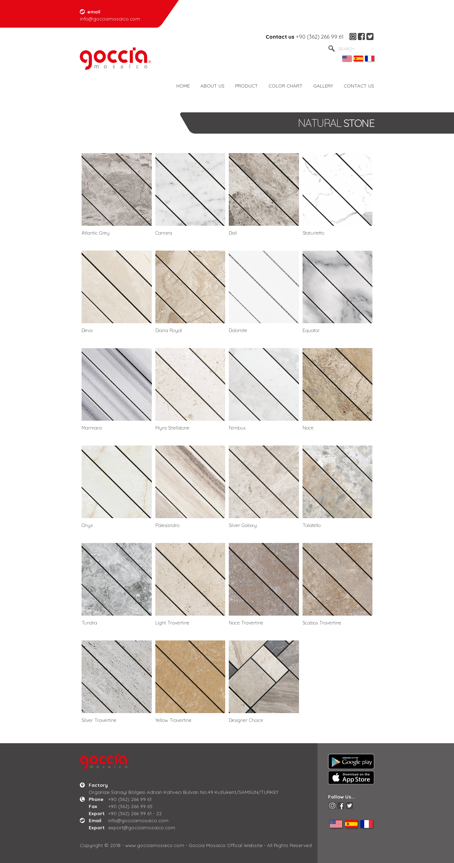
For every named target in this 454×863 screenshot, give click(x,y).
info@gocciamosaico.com (138, 820)
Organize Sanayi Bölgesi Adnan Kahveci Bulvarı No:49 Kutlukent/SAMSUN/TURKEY (183, 792)
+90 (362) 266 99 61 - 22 (135, 813)
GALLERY (323, 86)
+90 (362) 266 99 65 (130, 806)
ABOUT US (212, 86)
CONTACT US (359, 86)
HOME (183, 86)
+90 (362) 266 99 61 (320, 36)
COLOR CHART (285, 86)
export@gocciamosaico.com (141, 827)
